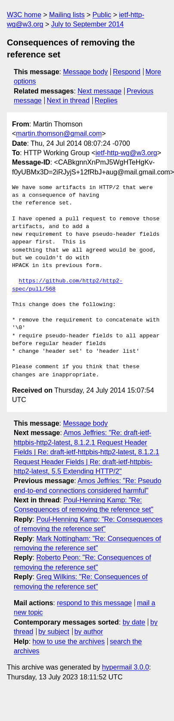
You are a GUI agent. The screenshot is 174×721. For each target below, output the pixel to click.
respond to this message (94, 603)
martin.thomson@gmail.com (58, 133)
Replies (106, 100)
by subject (53, 631)
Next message (100, 91)
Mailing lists (67, 14)
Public (101, 14)
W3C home (24, 14)
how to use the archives (69, 641)
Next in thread (68, 100)
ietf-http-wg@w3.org (126, 152)
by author (88, 631)
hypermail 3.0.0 (125, 667)
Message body (85, 71)
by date (133, 622)
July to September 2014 (87, 24)
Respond (126, 71)
